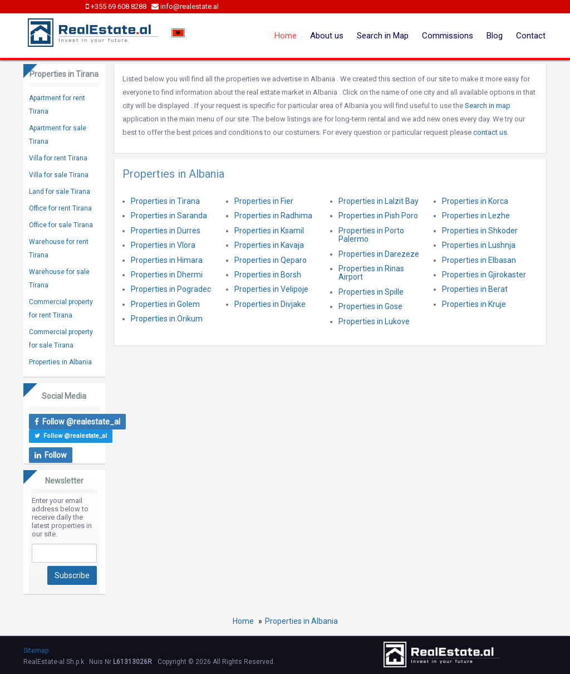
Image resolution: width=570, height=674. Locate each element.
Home (285, 36)
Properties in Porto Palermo (371, 234)
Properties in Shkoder (480, 230)
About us (326, 36)
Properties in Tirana (165, 201)
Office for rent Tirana (60, 208)
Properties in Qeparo (270, 260)
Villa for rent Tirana (58, 158)
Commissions (447, 36)
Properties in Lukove (374, 321)
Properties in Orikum (167, 318)
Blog (495, 36)
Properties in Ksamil (269, 230)
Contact (531, 36)
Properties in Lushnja (478, 245)
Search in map (487, 105)
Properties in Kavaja (269, 245)
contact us (490, 132)
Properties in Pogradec (171, 289)
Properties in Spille (371, 291)
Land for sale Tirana (59, 192)
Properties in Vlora (163, 245)
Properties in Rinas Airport (371, 272)
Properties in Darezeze (378, 254)
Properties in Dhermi (167, 274)
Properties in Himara (167, 260)
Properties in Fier (263, 201)
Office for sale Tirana (61, 225)
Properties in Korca (475, 201)
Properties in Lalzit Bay (378, 201)
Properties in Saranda (169, 215)
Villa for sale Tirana (59, 175)
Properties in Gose (370, 306)
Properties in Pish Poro (378, 215)
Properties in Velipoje (271, 289)
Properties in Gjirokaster (484, 274)
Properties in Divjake (270, 304)
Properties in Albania (60, 362)
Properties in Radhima (273, 215)
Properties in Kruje (474, 304)
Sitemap (35, 651)
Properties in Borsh (267, 274)
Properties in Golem (165, 304)
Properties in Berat (475, 289)
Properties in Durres (165, 230)
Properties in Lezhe (476, 215)
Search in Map (383, 36)
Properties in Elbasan (479, 260)
